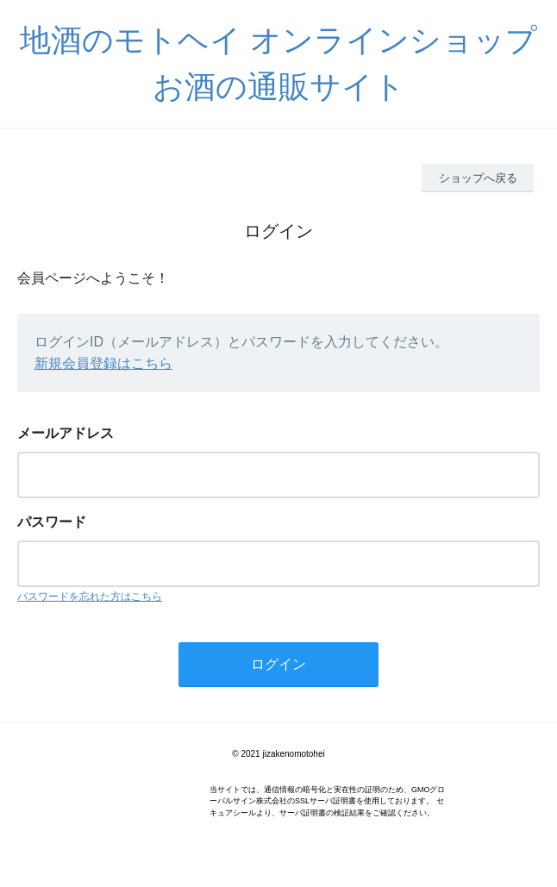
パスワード (51, 522)
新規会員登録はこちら (103, 363)
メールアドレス (65, 433)
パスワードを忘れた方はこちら (89, 596)
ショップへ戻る (478, 178)
